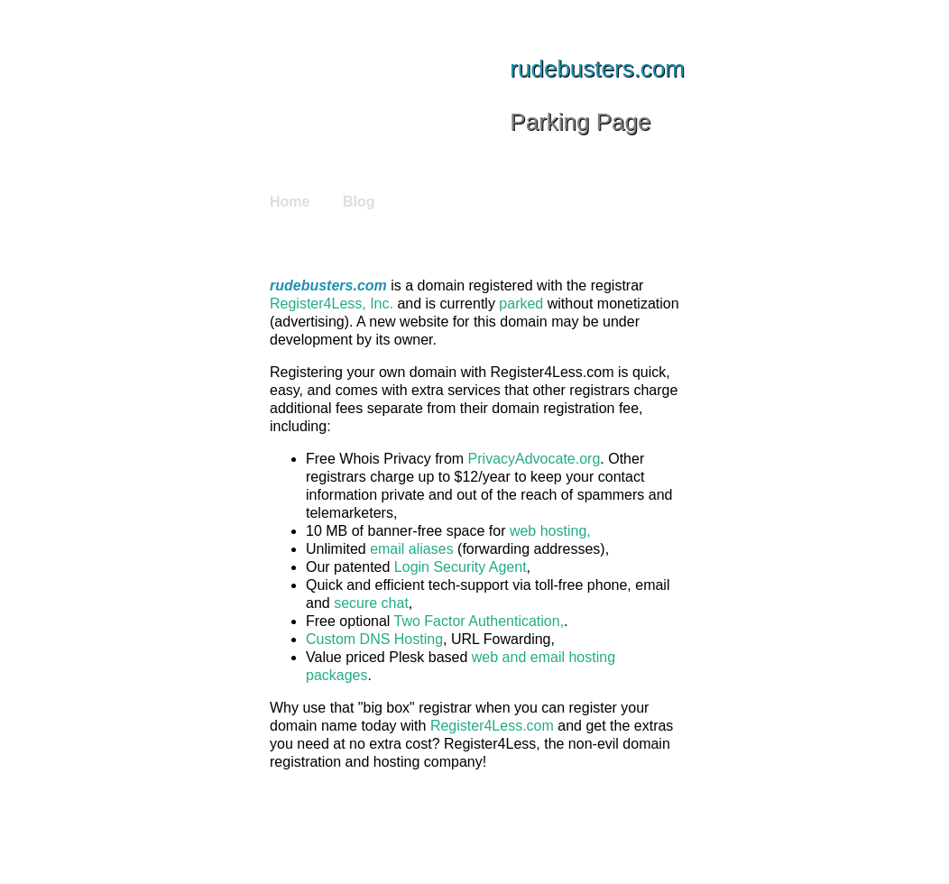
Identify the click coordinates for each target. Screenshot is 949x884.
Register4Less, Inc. (331, 303)
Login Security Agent (460, 567)
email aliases (411, 549)
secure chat (371, 603)
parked (521, 303)
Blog (359, 201)
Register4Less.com (492, 725)
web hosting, (550, 531)
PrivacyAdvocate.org (534, 458)
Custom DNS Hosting (374, 639)
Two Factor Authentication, (479, 621)
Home (289, 201)
